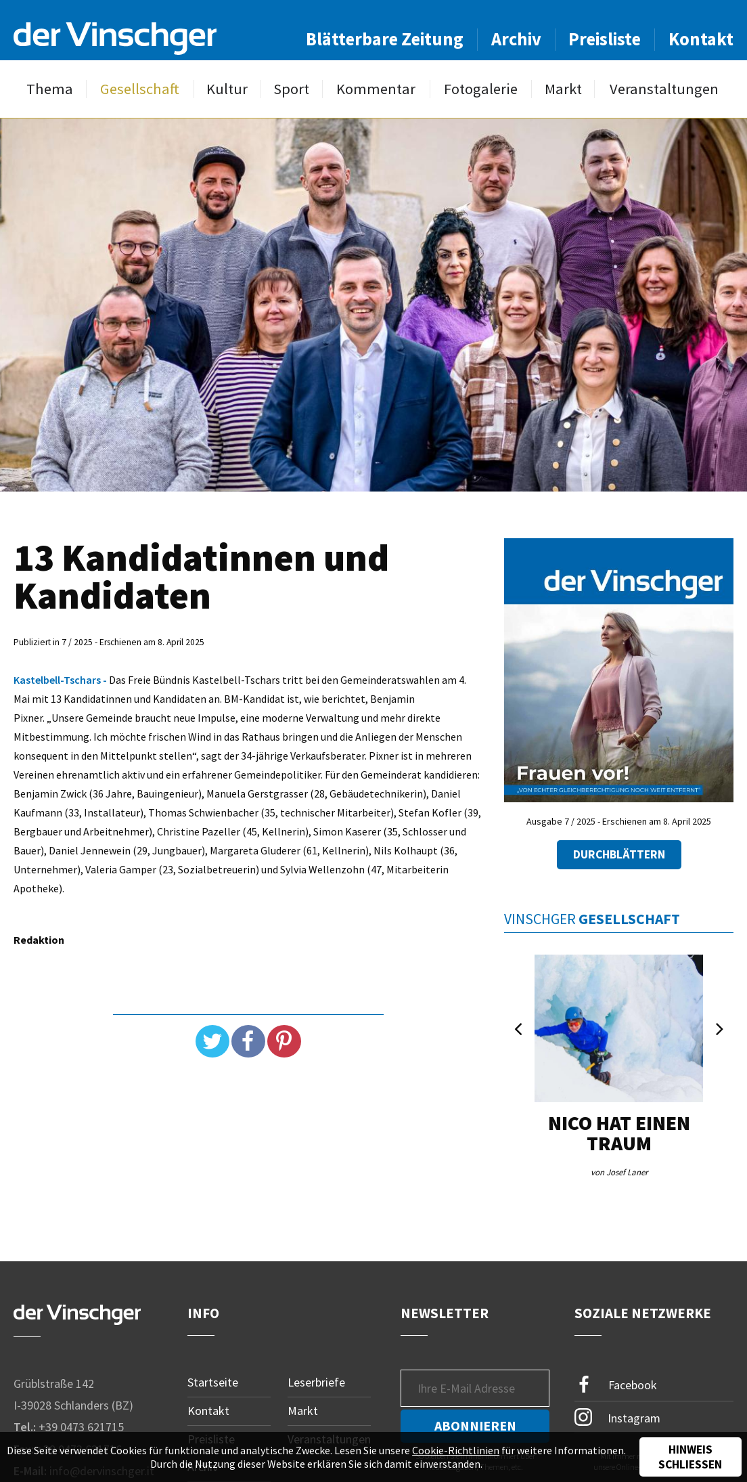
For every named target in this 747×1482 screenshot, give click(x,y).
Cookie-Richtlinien (455, 1450)
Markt (563, 89)
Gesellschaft (139, 89)
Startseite (212, 1382)
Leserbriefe (316, 1382)
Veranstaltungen (664, 89)
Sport (291, 89)
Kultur (227, 89)
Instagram (617, 1417)
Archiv (516, 39)
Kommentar (375, 89)
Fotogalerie (481, 89)
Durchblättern (619, 854)
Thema (49, 89)
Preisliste (604, 39)
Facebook (615, 1385)
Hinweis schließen (690, 1457)
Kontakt (701, 39)
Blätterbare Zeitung (384, 39)
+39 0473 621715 (81, 1427)
